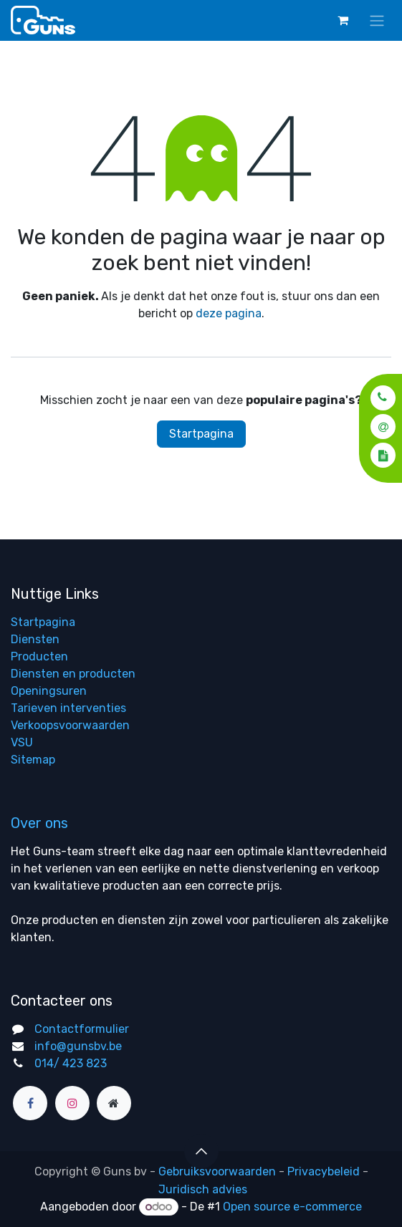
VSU (22, 742)
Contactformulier (81, 1029)
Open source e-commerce (292, 1206)
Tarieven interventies (68, 708)
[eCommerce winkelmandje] (342, 20)
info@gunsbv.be (78, 1046)
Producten (39, 656)
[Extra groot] (114, 1103)
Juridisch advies (202, 1189)
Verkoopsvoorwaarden (70, 725)
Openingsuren (49, 691)
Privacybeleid (323, 1171)
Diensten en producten (73, 673)
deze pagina (229, 313)
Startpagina (201, 434)
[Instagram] (72, 1103)
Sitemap (33, 759)
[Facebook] (30, 1103)
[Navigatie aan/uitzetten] (377, 20)
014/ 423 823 (70, 1063)
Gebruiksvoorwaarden (217, 1171)
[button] (378, 397)
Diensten (35, 639)
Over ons (39, 823)
